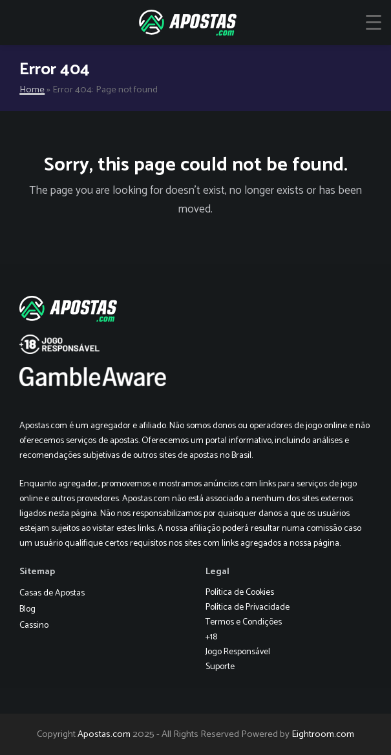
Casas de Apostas (52, 593)
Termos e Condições (244, 622)
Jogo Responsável (238, 652)
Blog (27, 609)
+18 (211, 637)
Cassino (33, 625)
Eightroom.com (322, 734)
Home (32, 90)
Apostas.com (104, 734)
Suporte (220, 666)
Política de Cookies (240, 592)
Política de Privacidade (248, 607)
